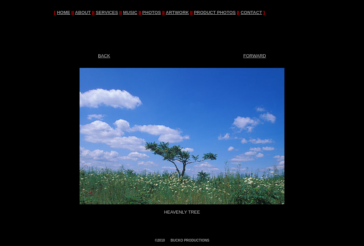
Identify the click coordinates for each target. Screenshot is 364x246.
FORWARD (254, 55)
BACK (104, 55)
